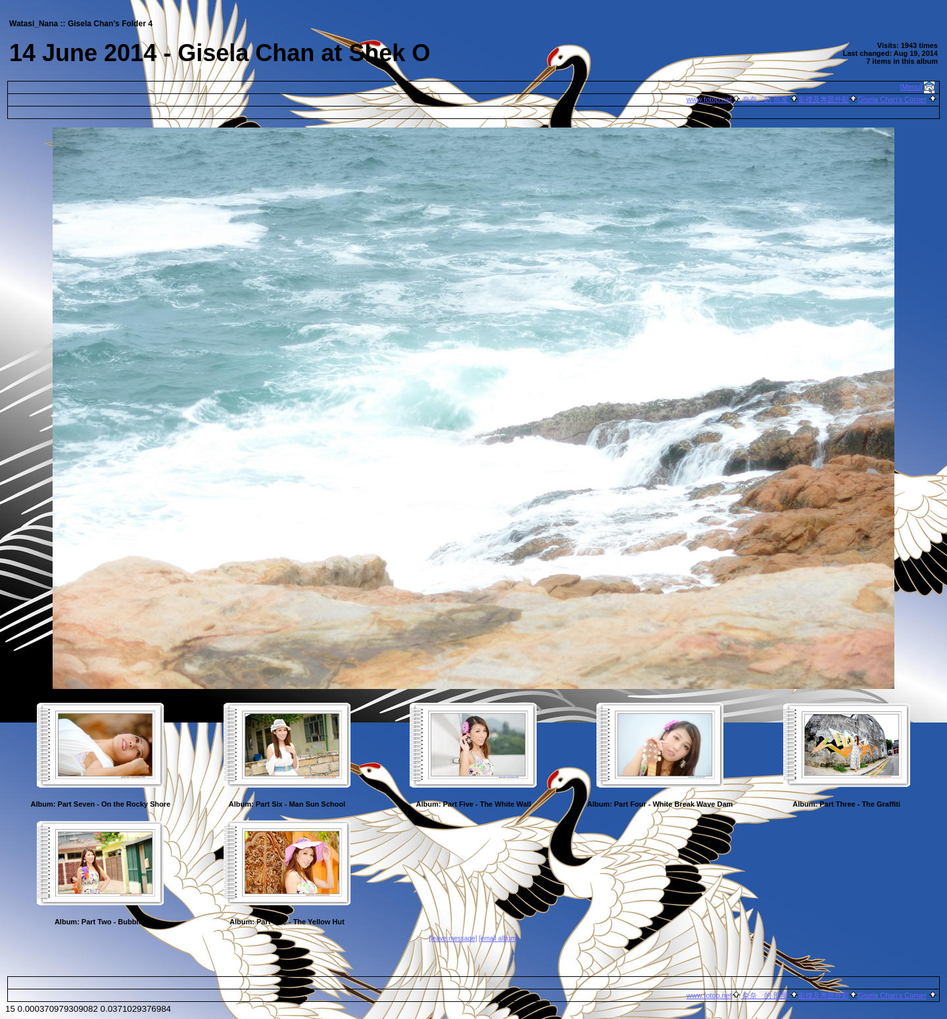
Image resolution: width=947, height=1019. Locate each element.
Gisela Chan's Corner (892, 99)
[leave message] (453, 938)
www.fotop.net (709, 99)
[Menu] (911, 87)
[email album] (498, 938)
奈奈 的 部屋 (765, 99)
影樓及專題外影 (823, 99)
